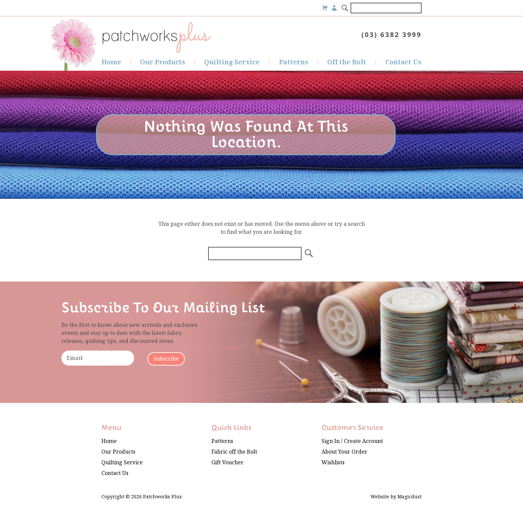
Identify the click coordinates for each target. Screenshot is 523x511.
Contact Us (403, 62)
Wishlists (333, 462)
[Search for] (386, 8)
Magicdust (410, 497)
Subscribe (166, 358)
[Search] (345, 8)
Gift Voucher (227, 462)
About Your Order (344, 451)
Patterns (293, 62)
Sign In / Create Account (352, 441)
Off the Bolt (346, 62)
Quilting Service (231, 62)
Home (111, 62)
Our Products (162, 62)
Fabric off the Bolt (234, 451)
